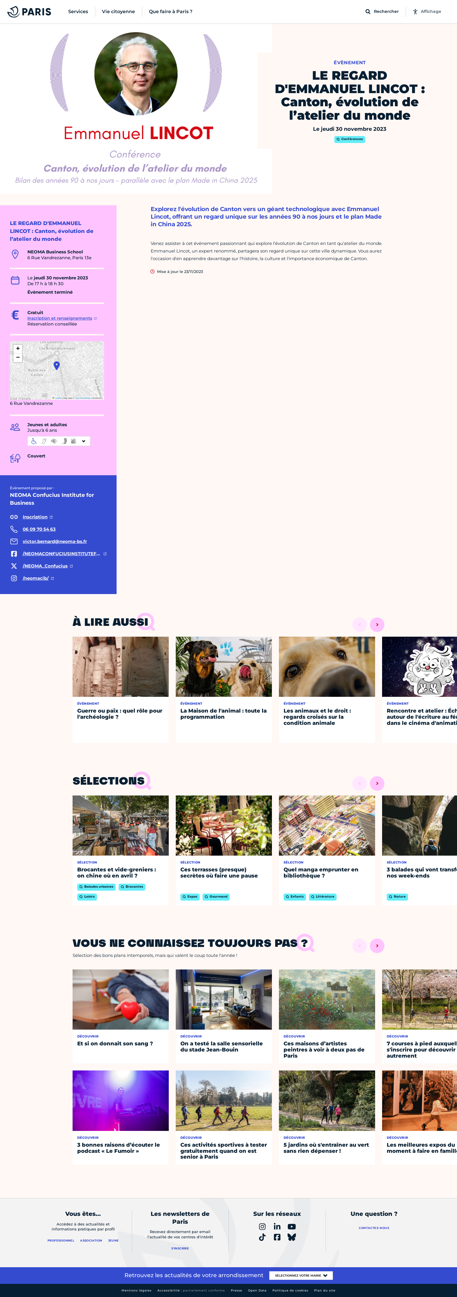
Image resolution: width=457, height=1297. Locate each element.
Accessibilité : (191, 1290)
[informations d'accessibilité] (58, 441)
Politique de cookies (290, 1290)
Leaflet (56, 398)
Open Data (257, 1290)
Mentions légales (137, 1290)
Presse (236, 1290)
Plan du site (324, 1290)
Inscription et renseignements (59, 318)
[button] (57, 365)
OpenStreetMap (83, 398)
